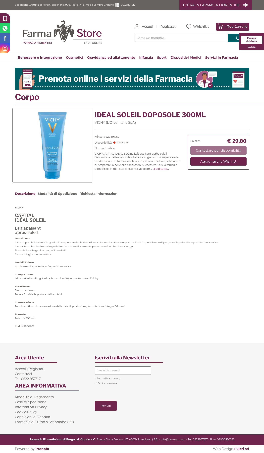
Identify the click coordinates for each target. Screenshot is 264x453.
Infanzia (146, 58)
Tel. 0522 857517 (28, 379)
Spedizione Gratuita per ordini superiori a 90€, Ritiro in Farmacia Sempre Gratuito (69, 4)
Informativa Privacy (31, 407)
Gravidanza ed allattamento (111, 58)
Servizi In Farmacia (221, 58)
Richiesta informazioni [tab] (99, 194)
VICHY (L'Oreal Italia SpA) (115, 123)
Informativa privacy (107, 378)
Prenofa (42, 449)
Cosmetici (74, 58)
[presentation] (120, 393)
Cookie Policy (26, 412)
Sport (161, 58)
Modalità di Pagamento (34, 397)
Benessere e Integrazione (40, 58)
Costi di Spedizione (31, 402)
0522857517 (200, 439)
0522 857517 (138, 4)
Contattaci (23, 374)
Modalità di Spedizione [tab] (57, 194)
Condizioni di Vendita (32, 417)
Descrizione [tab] (25, 194)
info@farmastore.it (173, 439)
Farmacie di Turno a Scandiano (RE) (44, 422)
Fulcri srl (241, 449)
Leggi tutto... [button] (160, 169)
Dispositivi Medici (186, 58)
